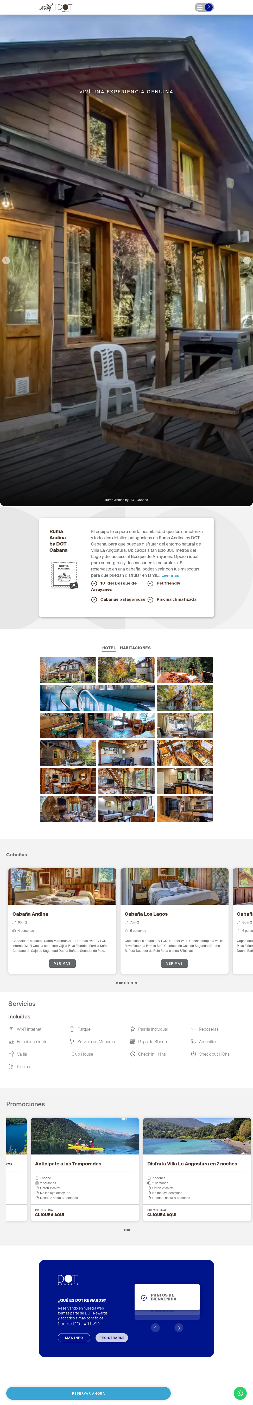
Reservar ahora (88, 1393)
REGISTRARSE (112, 1337)
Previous (6, 260)
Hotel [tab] (109, 648)
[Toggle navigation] (204, 7)
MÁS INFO (74, 1337)
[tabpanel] (62, 921)
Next (247, 260)
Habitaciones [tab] (135, 648)
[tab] (117, 983)
